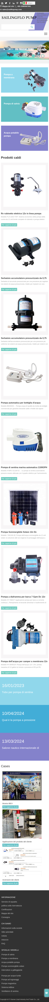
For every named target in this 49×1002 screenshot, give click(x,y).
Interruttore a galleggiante (11, 970)
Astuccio (4, 940)
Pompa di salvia (7, 954)
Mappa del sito (8, 6)
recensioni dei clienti (10, 880)
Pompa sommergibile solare (12, 966)
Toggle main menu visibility (46, 33)
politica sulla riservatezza (11, 906)
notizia (4, 936)
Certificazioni (6, 909)
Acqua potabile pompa (10, 962)
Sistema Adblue (7, 987)
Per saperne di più (9, 225)
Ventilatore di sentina (9, 991)
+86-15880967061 (24, 6)
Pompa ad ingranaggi (10, 980)
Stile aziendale (7, 932)
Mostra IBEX (7, 803)
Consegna (5, 917)
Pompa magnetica (8, 983)
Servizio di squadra (9, 902)
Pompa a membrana (9, 958)
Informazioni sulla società (11, 928)
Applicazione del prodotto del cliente (17, 842)
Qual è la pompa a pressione (18, 720)
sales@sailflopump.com (12, 9)
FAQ (3, 944)
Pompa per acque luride (11, 976)
